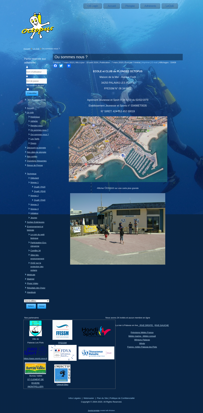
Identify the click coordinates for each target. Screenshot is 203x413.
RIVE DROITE (146, 325)
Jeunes (33, 217)
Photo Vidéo (32, 283)
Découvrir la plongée (36, 148)
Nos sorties (32, 156)
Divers (33, 143)
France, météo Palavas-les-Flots (142, 347)
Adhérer (34, 121)
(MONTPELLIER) (35, 386)
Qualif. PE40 (40, 191)
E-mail (155, 62)
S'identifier (32, 93)
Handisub (31, 292)
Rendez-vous (36, 125)
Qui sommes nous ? (39, 134)
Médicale (31, 274)
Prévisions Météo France (142, 332)
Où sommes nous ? (39, 130)
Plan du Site (102, 398)
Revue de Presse (35, 165)
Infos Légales (75, 398)
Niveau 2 (34, 195)
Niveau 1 (34, 182)
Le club (36, 48)
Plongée (130, 6)
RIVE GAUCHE (162, 325)
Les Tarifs (34, 139)
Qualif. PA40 (39, 200)
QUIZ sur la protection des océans (36, 266)
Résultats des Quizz (36, 288)
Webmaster (89, 398)
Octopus (109, 188)
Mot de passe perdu (37, 99)
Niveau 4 (34, 209)
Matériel (30, 279)
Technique (31, 174)
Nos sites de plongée (36, 152)
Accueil (112, 6)
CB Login (93, 6)
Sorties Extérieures (35, 222)
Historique (35, 117)
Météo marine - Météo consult (142, 336)
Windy (142, 343)
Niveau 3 (34, 204)
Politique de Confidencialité (122, 398)
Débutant (34, 178)
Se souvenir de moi (35, 85)
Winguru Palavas (142, 340)
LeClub (170, 6)
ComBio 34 (35, 250)
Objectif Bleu (62, 384)
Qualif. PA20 (39, 187)
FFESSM (62, 343)
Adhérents (150, 6)
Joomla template (93, 410)
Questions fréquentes (37, 161)
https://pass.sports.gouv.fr (35, 358)
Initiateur (34, 213)
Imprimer (146, 62)
